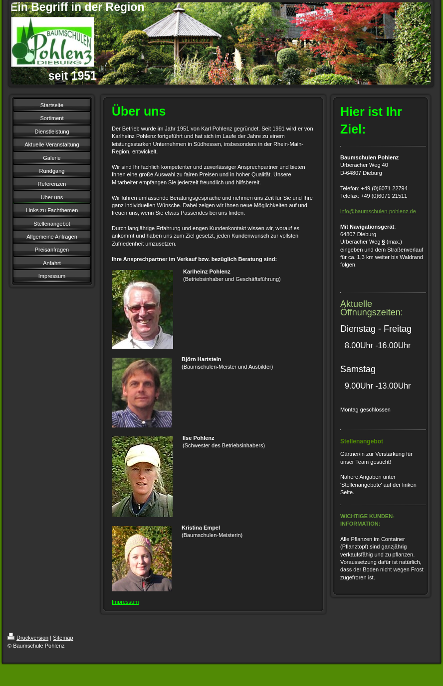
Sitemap (63, 638)
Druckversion (27, 638)
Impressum (125, 602)
